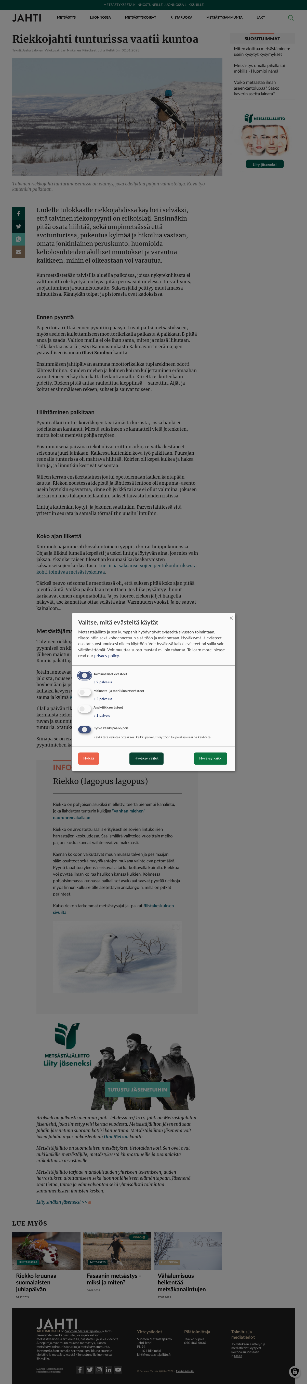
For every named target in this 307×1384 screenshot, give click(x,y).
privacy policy (106, 656)
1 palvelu (102, 715)
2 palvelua (103, 682)
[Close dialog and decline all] (231, 616)
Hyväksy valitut (146, 759)
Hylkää (88, 759)
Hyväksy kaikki (210, 759)
